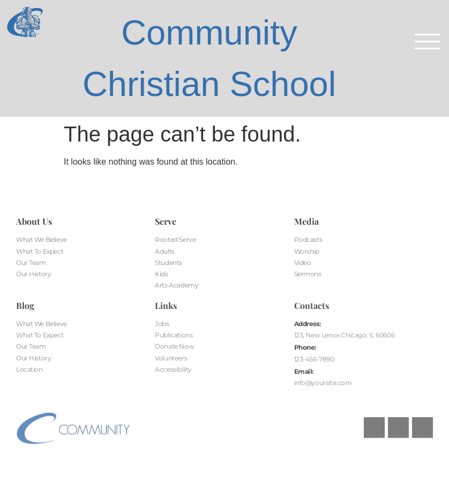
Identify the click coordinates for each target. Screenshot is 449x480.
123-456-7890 (314, 359)
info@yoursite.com (323, 383)
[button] (427, 42)
